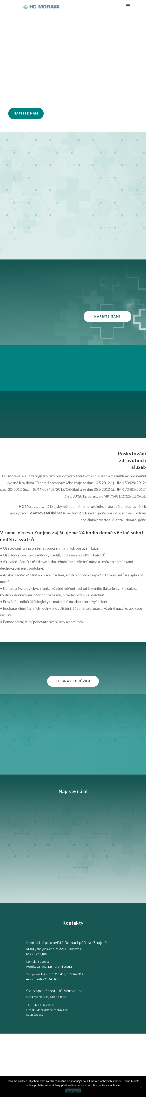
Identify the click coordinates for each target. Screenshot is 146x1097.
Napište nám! (107, 316)
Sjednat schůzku (73, 681)
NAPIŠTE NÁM (26, 113)
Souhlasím (73, 1090)
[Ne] (141, 1086)
